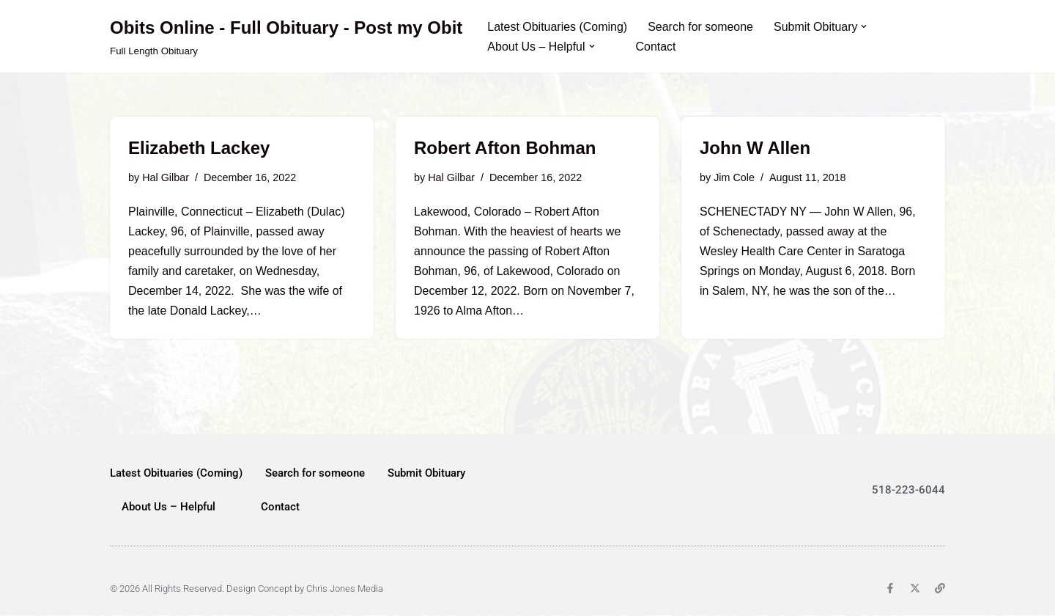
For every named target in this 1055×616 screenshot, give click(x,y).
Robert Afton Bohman (505, 148)
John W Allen (755, 148)
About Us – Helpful (168, 507)
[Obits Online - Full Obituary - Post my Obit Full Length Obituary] (286, 36)
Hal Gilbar (165, 177)
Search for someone (701, 27)
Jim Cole (734, 177)
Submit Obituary (426, 473)
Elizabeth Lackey (199, 148)
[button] (864, 26)
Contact (656, 46)
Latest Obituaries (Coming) (557, 27)
